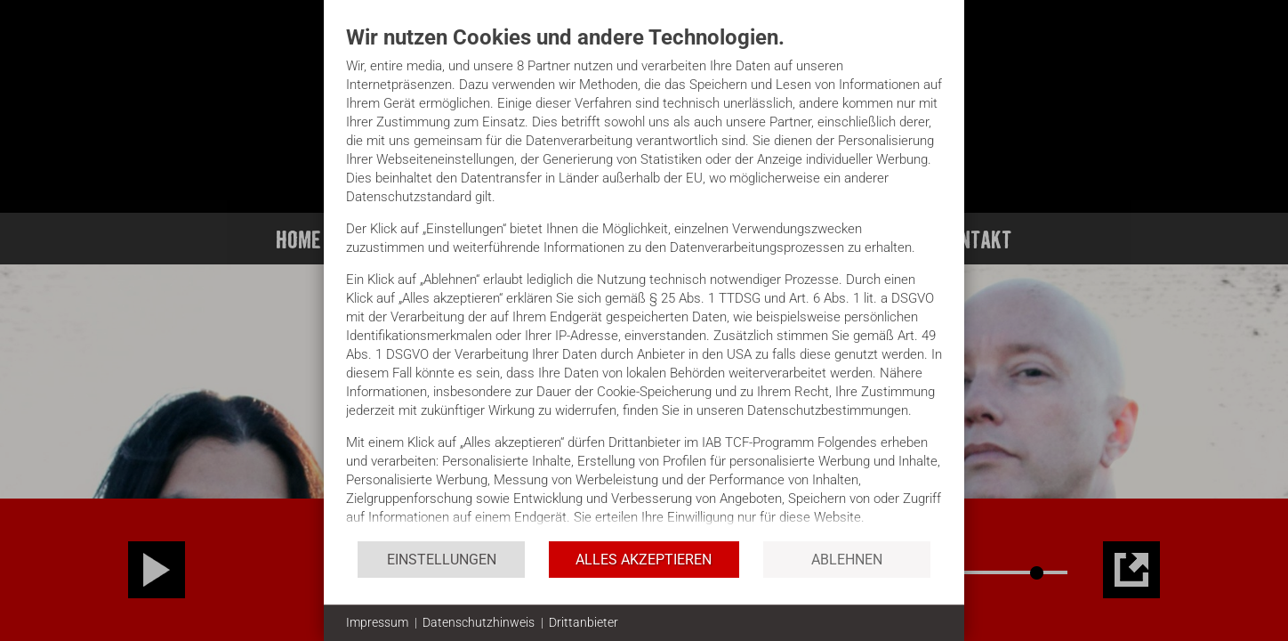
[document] (644, 282)
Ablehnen (846, 559)
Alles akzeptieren (644, 559)
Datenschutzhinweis (479, 622)
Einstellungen (441, 559)
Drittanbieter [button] (583, 622)
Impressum (377, 622)
